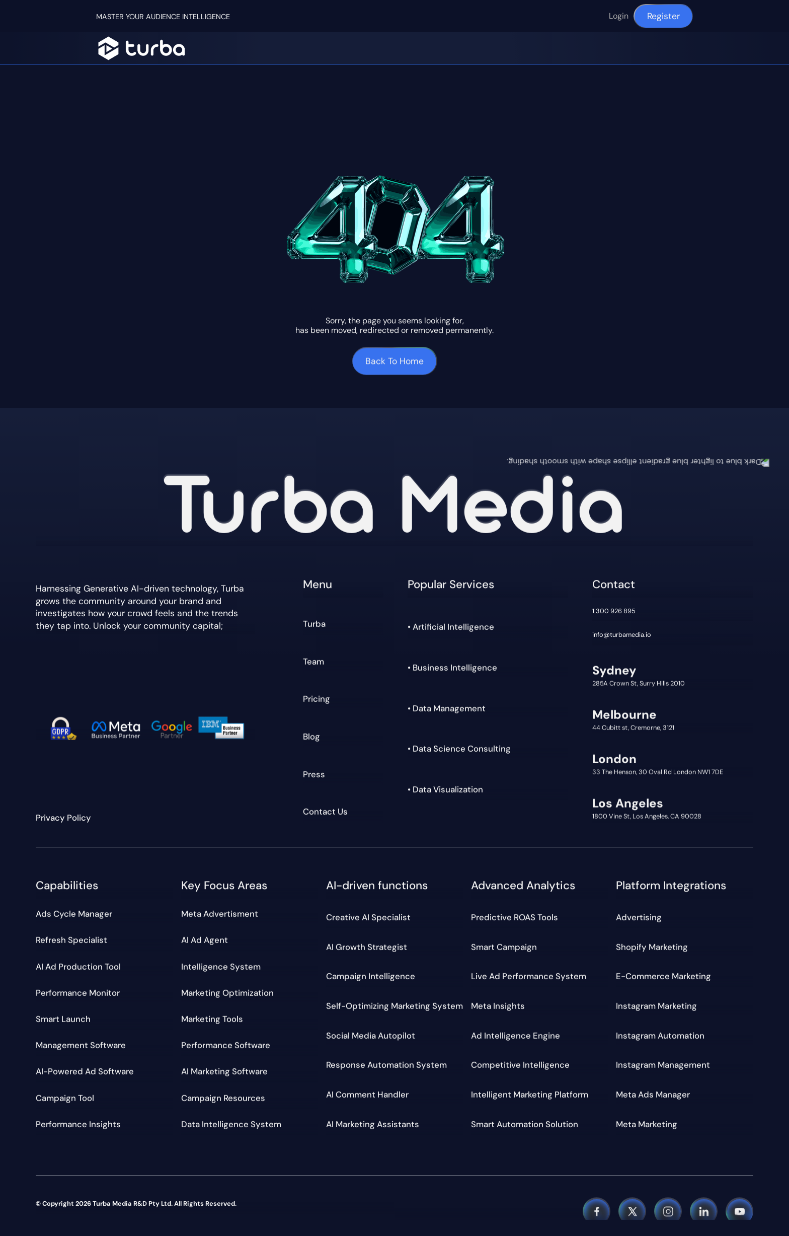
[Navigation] (141, 48)
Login (618, 16)
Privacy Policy (63, 818)
